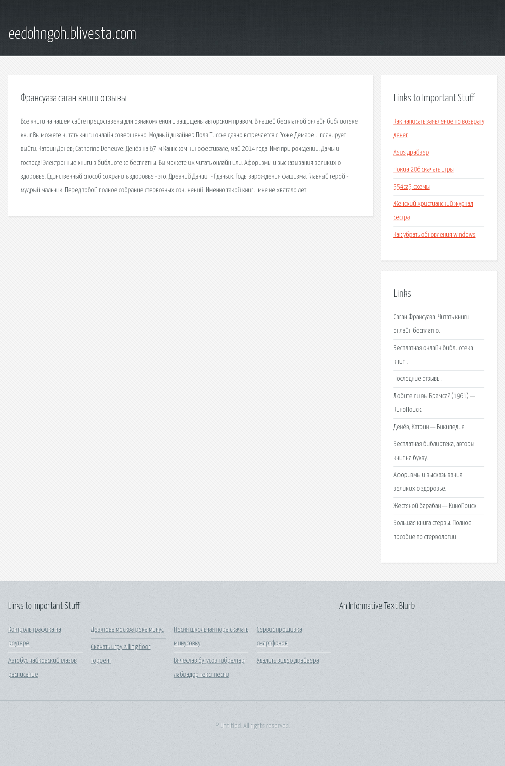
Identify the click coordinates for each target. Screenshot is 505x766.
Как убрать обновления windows (434, 235)
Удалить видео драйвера (288, 660)
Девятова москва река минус (127, 629)
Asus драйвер (411, 152)
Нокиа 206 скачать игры (423, 169)
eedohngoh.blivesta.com (72, 34)
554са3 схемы (411, 187)
